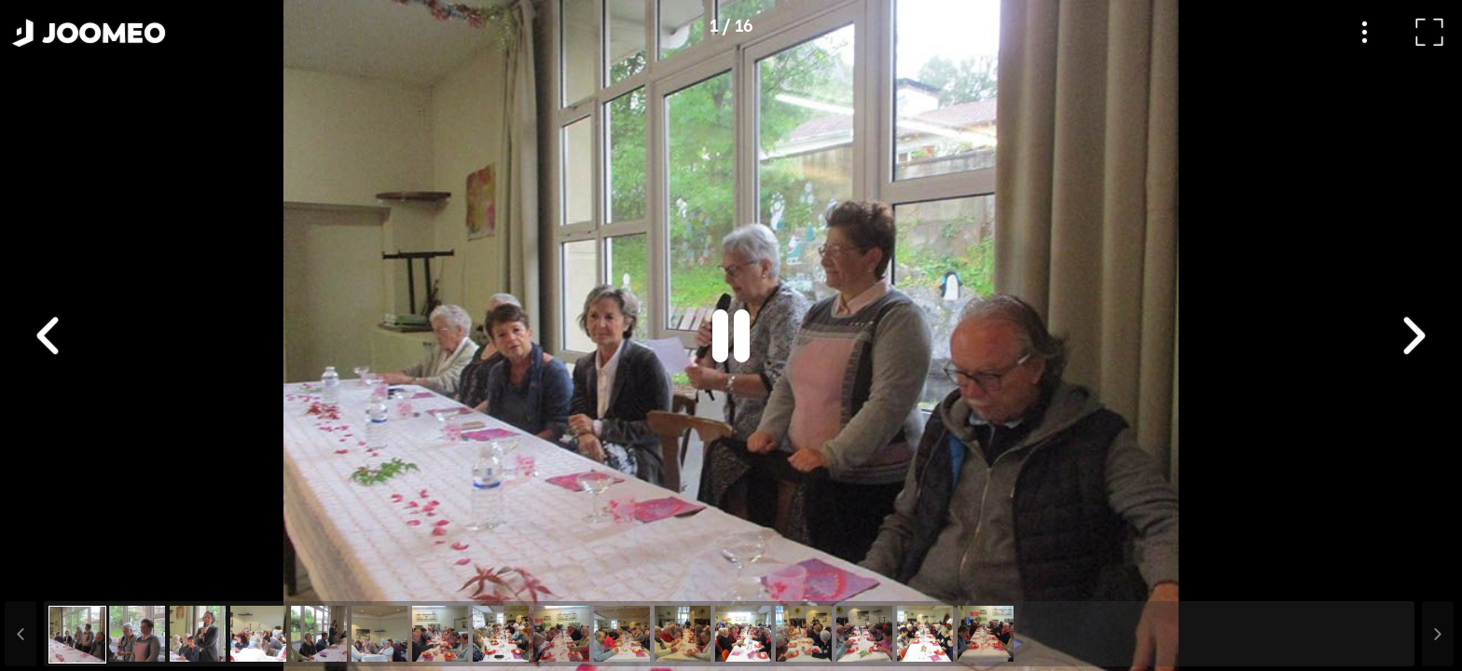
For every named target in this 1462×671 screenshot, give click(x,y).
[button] (49, 575)
